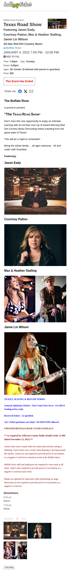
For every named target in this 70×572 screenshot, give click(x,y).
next (24, 518)
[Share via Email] (31, 91)
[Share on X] (25, 91)
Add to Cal (11, 56)
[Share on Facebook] (20, 91)
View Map (9, 567)
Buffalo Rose (13, 47)
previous (8, 518)
